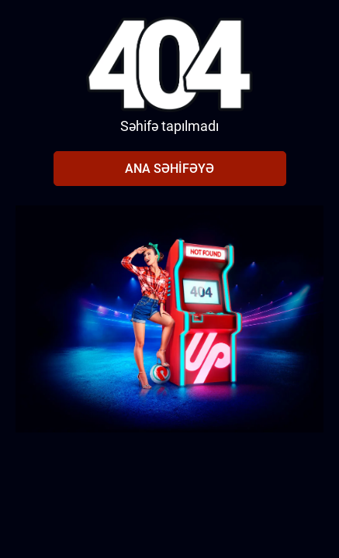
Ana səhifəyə (169, 168)
